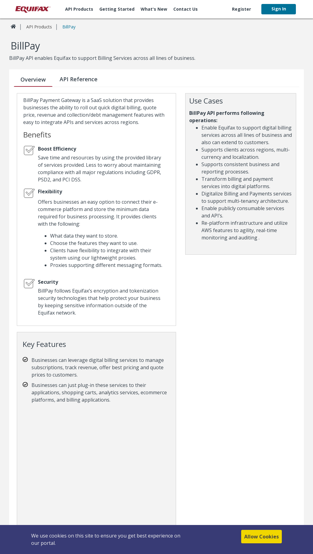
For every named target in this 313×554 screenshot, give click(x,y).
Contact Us (185, 9)
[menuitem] (79, 9)
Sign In (278, 9)
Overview (33, 79)
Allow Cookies (261, 538)
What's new (154, 9)
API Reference (79, 79)
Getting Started (116, 9)
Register (241, 9)
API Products (79, 9)
